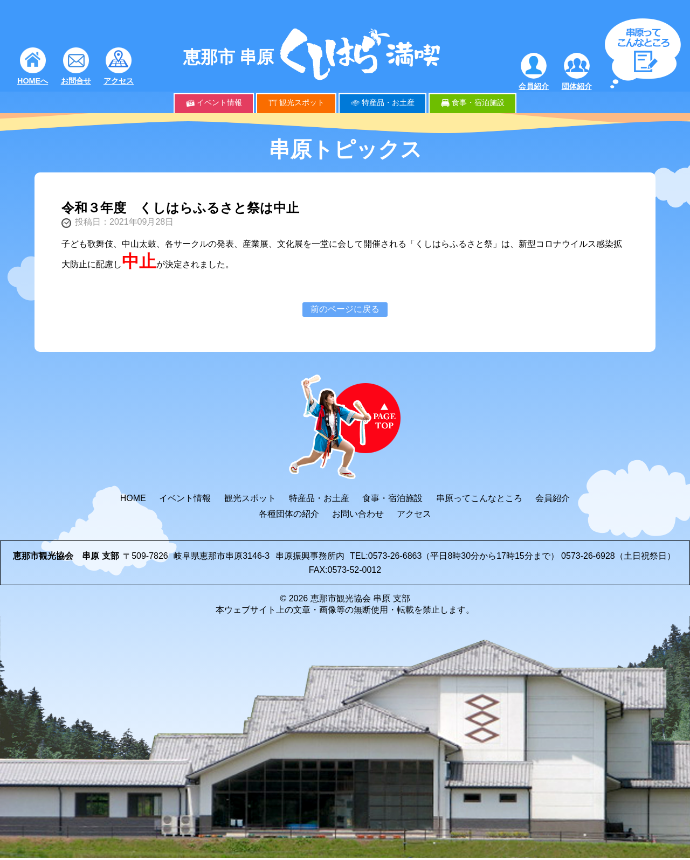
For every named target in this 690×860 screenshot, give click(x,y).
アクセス (119, 81)
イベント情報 (219, 102)
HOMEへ (32, 81)
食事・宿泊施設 (478, 102)
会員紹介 (534, 86)
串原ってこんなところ (479, 498)
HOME (133, 498)
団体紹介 (577, 86)
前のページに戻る (345, 309)
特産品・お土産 (388, 102)
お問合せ (76, 81)
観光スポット (302, 102)
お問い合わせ (358, 513)
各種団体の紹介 (289, 513)
